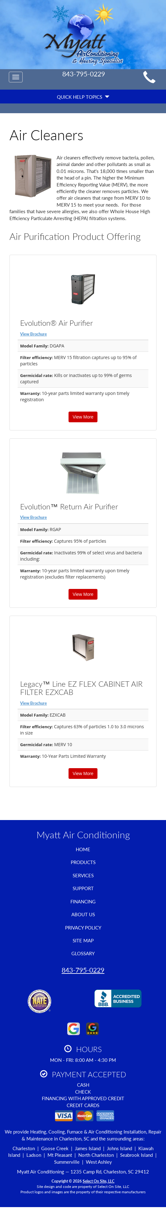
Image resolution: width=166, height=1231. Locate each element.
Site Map (83, 940)
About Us (83, 914)
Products (83, 862)
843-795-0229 (83, 970)
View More (83, 416)
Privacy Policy (83, 927)
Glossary (83, 953)
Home (83, 849)
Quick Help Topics (83, 97)
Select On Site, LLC (98, 1181)
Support (83, 888)
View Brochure (33, 333)
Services (83, 875)
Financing (83, 901)
